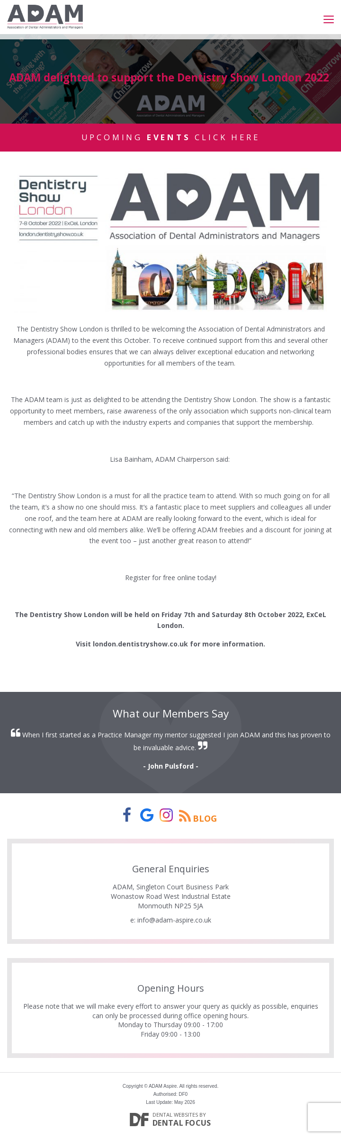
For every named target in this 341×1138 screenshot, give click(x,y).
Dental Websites (175, 1114)
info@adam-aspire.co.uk (174, 919)
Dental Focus (182, 1123)
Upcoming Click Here (170, 137)
